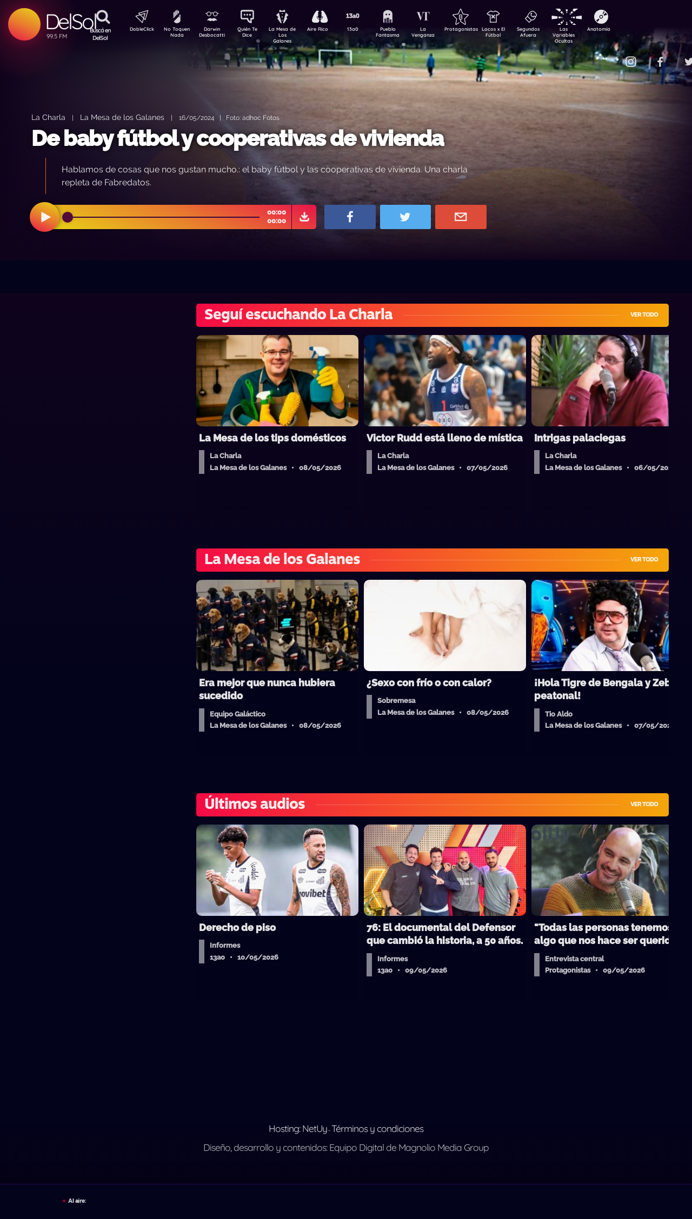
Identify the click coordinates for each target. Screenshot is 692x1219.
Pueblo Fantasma (402, 34)
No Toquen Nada (176, 34)
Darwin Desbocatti (214, 34)
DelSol (70, 21)
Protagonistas (478, 30)
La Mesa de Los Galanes (289, 34)
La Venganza (441, 34)
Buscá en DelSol (100, 34)
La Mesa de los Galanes (122, 117)
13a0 (365, 30)
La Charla (48, 117)
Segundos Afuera (554, 34)
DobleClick (137, 30)
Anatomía (630, 30)
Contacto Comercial (608, 55)
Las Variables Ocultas (592, 34)
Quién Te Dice (252, 34)
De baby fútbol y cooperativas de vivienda (237, 138)
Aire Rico (327, 30)
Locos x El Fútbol (516, 34)
